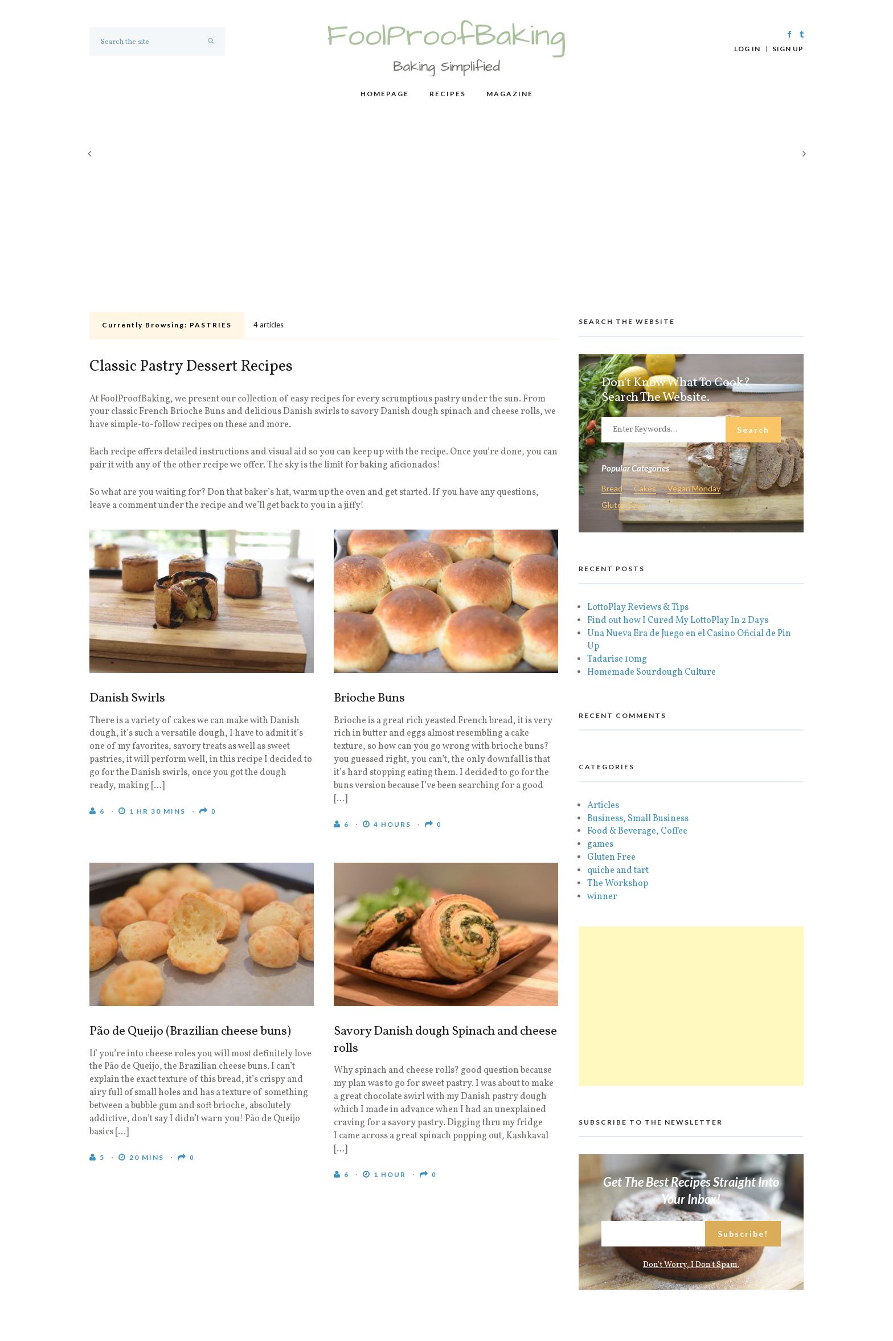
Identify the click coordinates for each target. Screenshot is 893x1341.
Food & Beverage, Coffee (637, 831)
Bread (611, 489)
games (600, 844)
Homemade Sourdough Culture (651, 672)
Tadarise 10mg (617, 659)
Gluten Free (622, 505)
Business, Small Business (638, 819)
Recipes (447, 93)
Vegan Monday (693, 489)
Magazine (509, 93)
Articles (603, 805)
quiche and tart (618, 870)
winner (602, 897)
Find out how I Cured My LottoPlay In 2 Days (677, 620)
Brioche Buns (369, 698)
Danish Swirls (127, 698)
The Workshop (617, 883)
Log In (747, 49)
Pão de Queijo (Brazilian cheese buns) (190, 1031)
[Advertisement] (446, 222)
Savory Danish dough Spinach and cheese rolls (445, 1040)
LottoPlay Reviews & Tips (638, 607)
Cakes (645, 489)
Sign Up (788, 49)
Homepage (385, 93)
